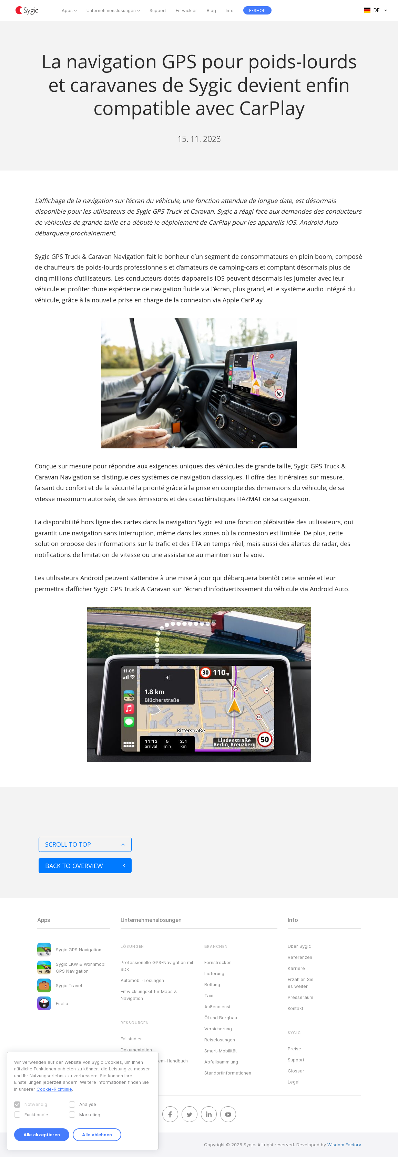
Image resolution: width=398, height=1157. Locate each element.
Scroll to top (85, 844)
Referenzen (300, 957)
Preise (294, 1048)
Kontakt (295, 1008)
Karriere (296, 968)
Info (230, 10)
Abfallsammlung (221, 1061)
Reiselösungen (219, 1039)
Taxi (208, 995)
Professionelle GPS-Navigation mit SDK (157, 966)
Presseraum (300, 997)
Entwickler (186, 10)
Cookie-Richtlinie (54, 1089)
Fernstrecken (218, 962)
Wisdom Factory (344, 1144)
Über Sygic (299, 946)
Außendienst (217, 1006)
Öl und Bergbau (220, 1017)
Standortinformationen (227, 1073)
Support (158, 10)
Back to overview (85, 866)
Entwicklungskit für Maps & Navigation (149, 995)
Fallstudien (132, 1038)
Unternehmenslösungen (111, 10)
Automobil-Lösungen (142, 980)
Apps (67, 10)
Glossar (296, 1070)
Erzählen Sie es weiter (301, 982)
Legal (293, 1082)
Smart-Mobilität (220, 1050)
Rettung (212, 984)
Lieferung (214, 973)
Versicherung (218, 1028)
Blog (211, 10)
